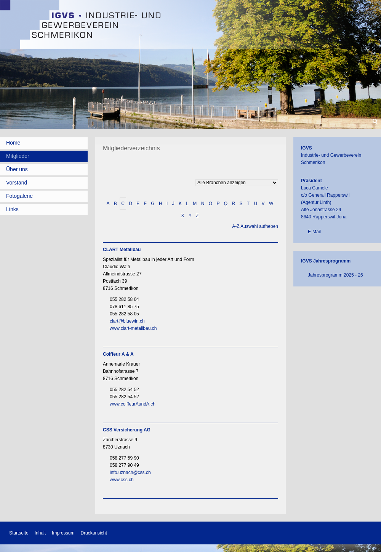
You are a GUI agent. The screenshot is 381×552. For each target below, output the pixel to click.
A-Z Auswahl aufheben (255, 226)
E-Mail (314, 231)
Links (12, 209)
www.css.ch (122, 479)
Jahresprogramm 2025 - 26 (335, 275)
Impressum (63, 533)
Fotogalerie (19, 196)
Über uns (17, 169)
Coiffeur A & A (118, 354)
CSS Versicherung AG (126, 430)
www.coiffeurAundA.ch (132, 404)
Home (13, 143)
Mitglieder (17, 156)
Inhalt (40, 533)
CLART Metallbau (122, 249)
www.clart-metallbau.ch (133, 328)
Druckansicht (93, 533)
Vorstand (16, 183)
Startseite (19, 533)
